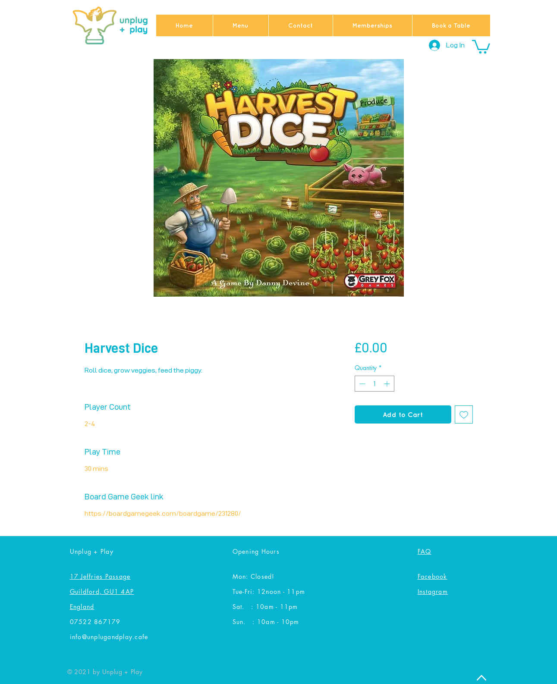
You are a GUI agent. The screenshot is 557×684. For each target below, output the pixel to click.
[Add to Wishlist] (464, 414)
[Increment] (387, 383)
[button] (481, 45)
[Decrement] (361, 383)
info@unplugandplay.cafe (109, 637)
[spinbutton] (374, 383)
